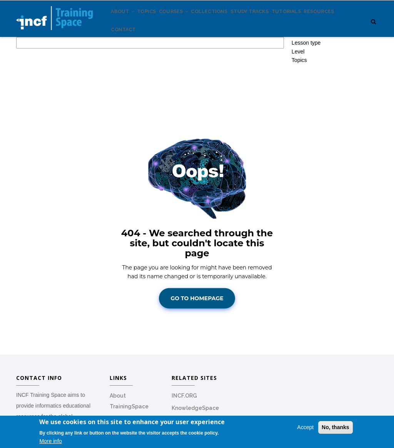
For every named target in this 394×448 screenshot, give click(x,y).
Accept (305, 428)
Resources (129, 57)
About (125, 22)
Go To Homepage (196, 331)
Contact (165, 57)
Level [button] (298, 85)
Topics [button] (299, 93)
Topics (154, 22)
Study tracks (274, 22)
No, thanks (335, 428)
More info (50, 441)
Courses (187, 22)
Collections (229, 22)
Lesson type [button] (306, 76)
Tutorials (317, 22)
